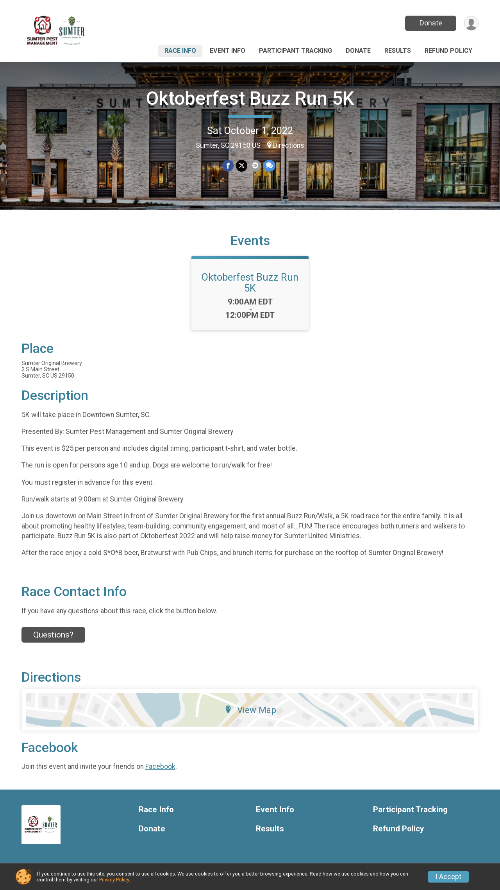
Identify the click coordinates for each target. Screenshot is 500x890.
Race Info (180, 50)
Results (397, 50)
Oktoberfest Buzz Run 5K (250, 98)
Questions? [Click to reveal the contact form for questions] (53, 634)
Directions (288, 145)
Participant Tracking (295, 50)
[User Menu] (471, 23)
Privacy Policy (114, 880)
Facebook (160, 766)
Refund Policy (448, 50)
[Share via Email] (255, 165)
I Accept (448, 877)
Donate (431, 23)
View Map (250, 710)
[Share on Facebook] (228, 165)
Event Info (227, 50)
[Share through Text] (269, 165)
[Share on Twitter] (241, 165)
